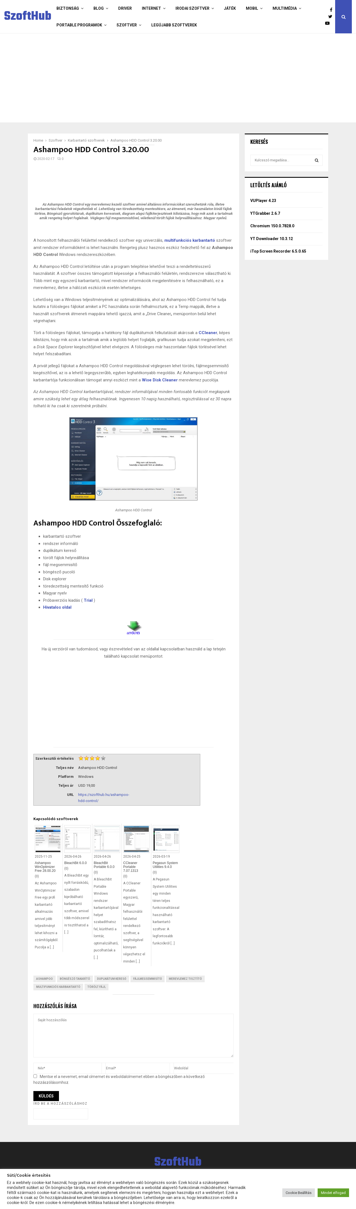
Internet (151, 8)
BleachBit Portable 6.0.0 (104, 865)
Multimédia (285, 8)
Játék (230, 8)
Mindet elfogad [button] (333, 1193)
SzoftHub (27, 16)
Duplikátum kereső (111, 978)
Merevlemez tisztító (185, 978)
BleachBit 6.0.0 (75, 863)
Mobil (252, 8)
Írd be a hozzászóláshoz (60, 1104)
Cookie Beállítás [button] (299, 1193)
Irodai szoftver (192, 8)
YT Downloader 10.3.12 (271, 238)
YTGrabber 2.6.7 (265, 213)
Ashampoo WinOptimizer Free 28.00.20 (45, 867)
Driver (125, 8)
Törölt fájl (96, 986)
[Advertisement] (176, 78)
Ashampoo (44, 978)
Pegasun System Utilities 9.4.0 (165, 865)
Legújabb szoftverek (174, 25)
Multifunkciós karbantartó (58, 986)
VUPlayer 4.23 (263, 200)
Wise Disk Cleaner (160, 380)
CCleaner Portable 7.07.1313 (130, 867)
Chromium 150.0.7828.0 (272, 226)
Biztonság (67, 8)
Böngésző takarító (75, 978)
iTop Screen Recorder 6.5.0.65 (278, 251)
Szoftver (127, 25)
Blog (98, 8)
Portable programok (79, 25)
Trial (88, 600)
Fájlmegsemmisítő (147, 978)
